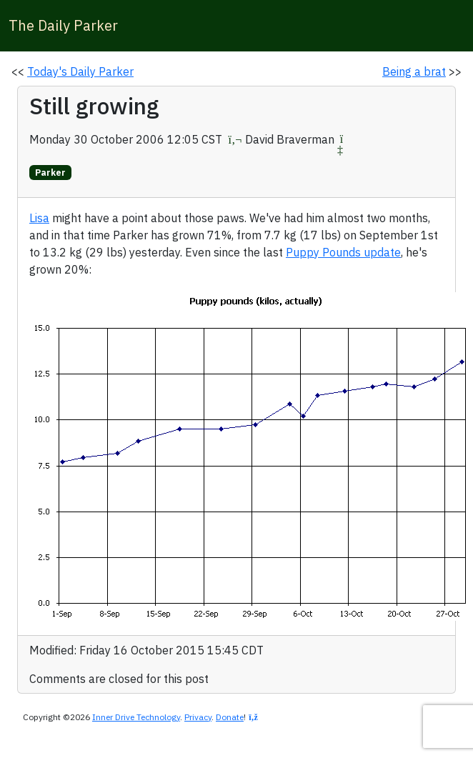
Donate (230, 717)
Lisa (39, 218)
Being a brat (414, 71)
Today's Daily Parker (80, 71)
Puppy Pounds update (343, 252)
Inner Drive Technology (136, 717)
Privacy (197, 717)
